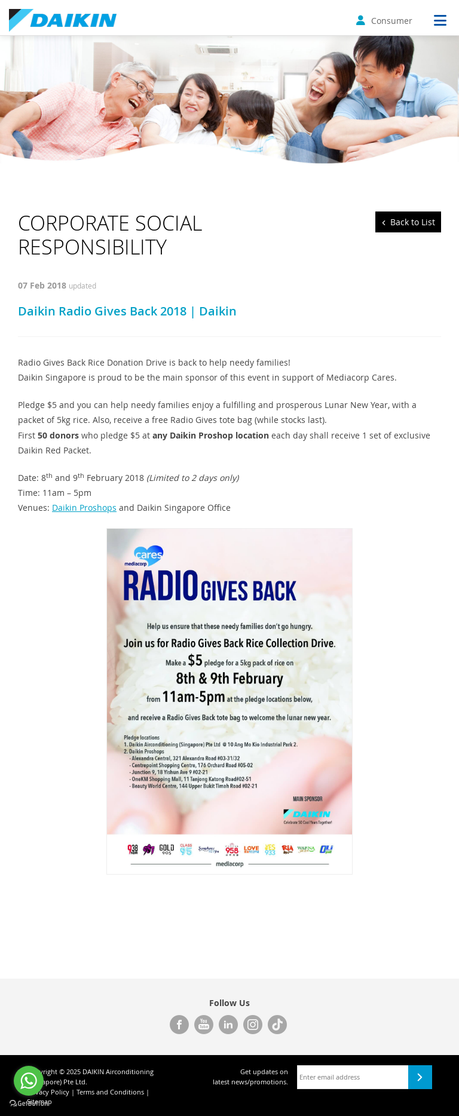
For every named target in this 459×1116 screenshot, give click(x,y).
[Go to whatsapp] (29, 1081)
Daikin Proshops (84, 507)
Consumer (384, 20)
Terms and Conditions (110, 1091)
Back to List (412, 222)
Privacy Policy (48, 1091)
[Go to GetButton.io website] (29, 1104)
